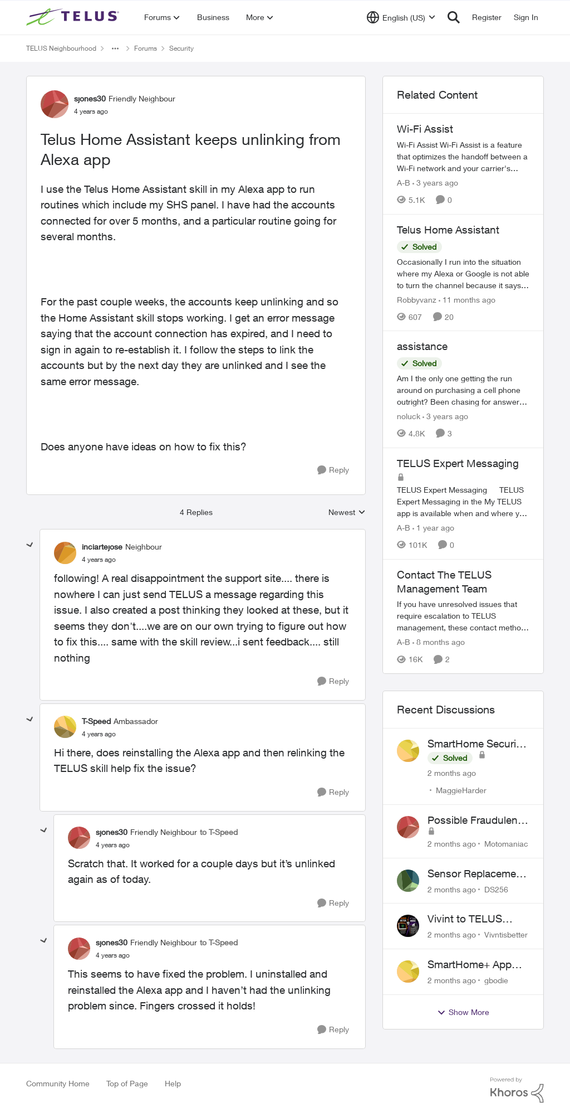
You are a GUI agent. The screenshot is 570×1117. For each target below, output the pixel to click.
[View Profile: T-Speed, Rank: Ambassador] (65, 727)
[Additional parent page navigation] (115, 48)
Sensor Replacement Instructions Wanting (477, 874)
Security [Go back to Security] (181, 48)
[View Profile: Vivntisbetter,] (408, 926)
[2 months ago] (452, 773)
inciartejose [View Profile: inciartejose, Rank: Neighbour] (102, 546)
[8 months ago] (438, 642)
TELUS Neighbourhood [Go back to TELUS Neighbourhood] (61, 48)
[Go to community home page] (74, 17)
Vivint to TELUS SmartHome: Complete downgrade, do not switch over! (472, 919)
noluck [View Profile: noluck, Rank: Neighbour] (408, 416)
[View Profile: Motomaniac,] (408, 827)
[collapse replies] (30, 545)
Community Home (58, 1083)
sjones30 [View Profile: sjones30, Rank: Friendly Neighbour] (90, 98)
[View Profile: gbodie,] (408, 971)
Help (173, 1083)
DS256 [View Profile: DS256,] (496, 888)
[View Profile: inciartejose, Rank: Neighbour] (65, 553)
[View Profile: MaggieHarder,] (408, 751)
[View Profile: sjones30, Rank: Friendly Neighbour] (54, 104)
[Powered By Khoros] (517, 1090)
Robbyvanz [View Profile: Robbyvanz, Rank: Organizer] (416, 299)
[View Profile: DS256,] (408, 881)
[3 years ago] (435, 182)
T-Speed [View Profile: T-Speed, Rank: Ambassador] (96, 721)
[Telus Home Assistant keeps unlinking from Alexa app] (99, 560)
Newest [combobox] (347, 512)
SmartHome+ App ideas (470, 965)
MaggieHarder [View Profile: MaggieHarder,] (461, 790)
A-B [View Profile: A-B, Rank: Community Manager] (403, 182)
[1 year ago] (433, 527)
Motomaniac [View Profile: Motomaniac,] (506, 843)
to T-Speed (219, 832)
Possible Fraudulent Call (474, 820)
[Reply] (333, 470)
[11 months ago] (467, 299)
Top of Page (127, 1083)
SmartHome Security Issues (476, 744)
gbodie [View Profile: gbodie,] (496, 980)
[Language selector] (401, 17)
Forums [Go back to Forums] (145, 48)
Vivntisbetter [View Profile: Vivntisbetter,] (506, 934)
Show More (463, 1012)
